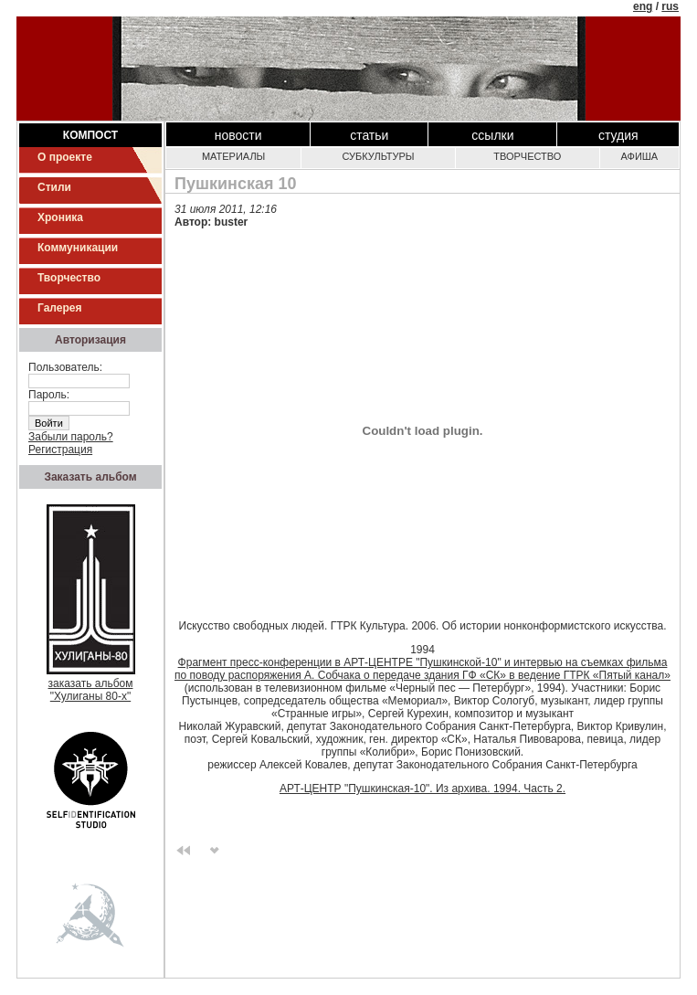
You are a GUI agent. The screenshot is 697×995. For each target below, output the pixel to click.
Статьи (369, 135)
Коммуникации (77, 247)
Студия (618, 135)
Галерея (59, 308)
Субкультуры (378, 156)
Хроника (60, 217)
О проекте (64, 157)
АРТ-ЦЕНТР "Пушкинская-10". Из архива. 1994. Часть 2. (422, 788)
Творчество (68, 277)
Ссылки (492, 135)
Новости (238, 135)
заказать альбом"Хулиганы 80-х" (91, 685)
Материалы (233, 156)
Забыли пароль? (70, 436)
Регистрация (60, 449)
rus (670, 6)
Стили (54, 187)
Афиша (640, 156)
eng (642, 6)
